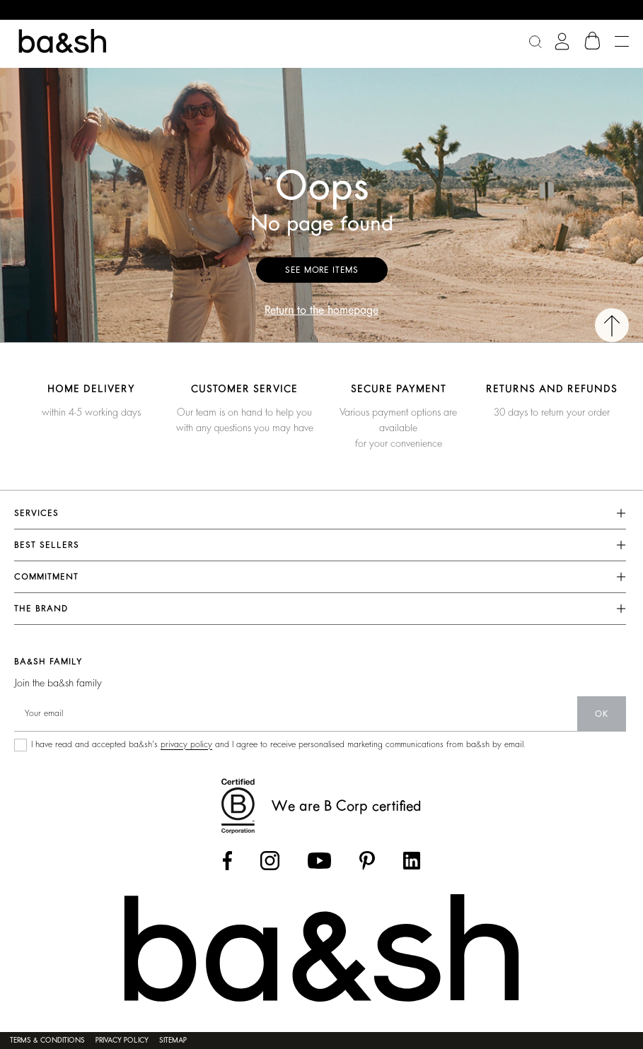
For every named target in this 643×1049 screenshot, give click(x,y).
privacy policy (186, 744)
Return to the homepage (321, 310)
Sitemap (173, 1040)
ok (601, 714)
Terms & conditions (47, 1040)
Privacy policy (122, 1040)
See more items (322, 270)
